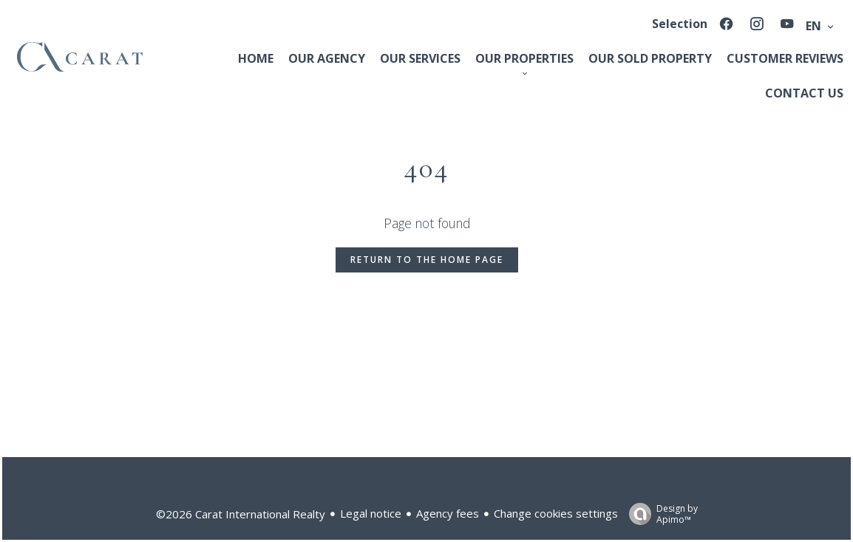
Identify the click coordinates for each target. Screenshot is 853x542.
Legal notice (370, 513)
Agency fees (447, 513)
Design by (660, 513)
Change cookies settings (556, 513)
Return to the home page (426, 259)
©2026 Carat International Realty (240, 514)
